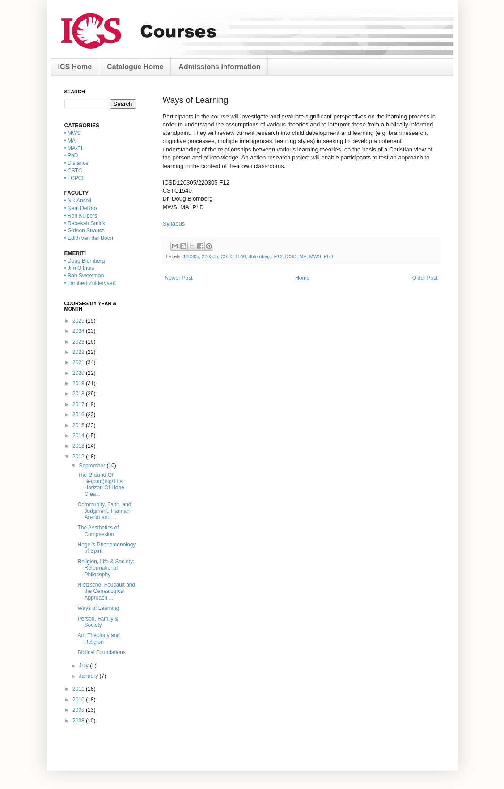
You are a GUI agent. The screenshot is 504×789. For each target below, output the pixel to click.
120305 (191, 256)
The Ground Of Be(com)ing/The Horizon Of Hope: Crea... (101, 484)
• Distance (76, 163)
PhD (328, 256)
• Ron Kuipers (80, 216)
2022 (79, 352)
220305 (210, 256)
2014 (79, 435)
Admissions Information (219, 67)
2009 (79, 710)
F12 (278, 256)
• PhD (71, 155)
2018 (79, 393)
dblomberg (260, 256)
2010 (79, 700)
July (84, 666)
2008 (79, 721)
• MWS (72, 133)
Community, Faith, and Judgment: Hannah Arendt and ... (104, 510)
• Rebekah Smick (85, 223)
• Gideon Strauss (84, 230)
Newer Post (179, 278)
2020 (79, 373)
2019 (79, 383)
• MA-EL (74, 148)
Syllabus (174, 223)
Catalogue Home (135, 67)
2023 (79, 342)
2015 (79, 425)
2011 (79, 689)
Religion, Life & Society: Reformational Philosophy (105, 568)
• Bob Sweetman (84, 276)
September (92, 465)
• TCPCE (75, 178)
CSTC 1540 (233, 256)
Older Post (425, 278)
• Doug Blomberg (84, 261)
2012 (79, 456)
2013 (79, 446)
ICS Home (75, 67)
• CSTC (73, 171)
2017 (79, 404)
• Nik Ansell (77, 200)
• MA (70, 141)
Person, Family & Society (97, 622)
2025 (79, 321)
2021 (79, 362)
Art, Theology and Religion (98, 638)
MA (302, 256)
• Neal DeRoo (80, 208)
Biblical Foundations (101, 652)
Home (302, 278)
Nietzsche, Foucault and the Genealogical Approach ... (106, 591)
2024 (79, 331)
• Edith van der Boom (89, 238)
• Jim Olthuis (79, 268)
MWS (315, 256)
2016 (79, 414)
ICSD (290, 256)
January (89, 676)
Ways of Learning (98, 608)
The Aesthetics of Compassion (98, 531)
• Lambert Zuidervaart (90, 283)
